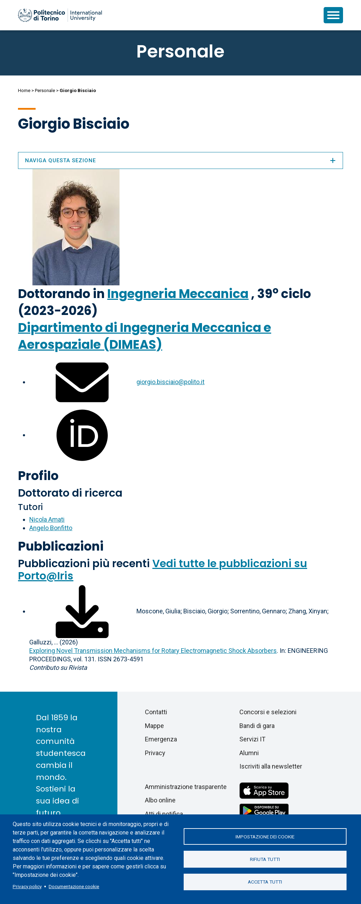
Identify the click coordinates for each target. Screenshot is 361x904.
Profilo (38, 475)
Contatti (156, 712)
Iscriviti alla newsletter (270, 766)
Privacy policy (27, 886)
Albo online (160, 800)
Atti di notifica (164, 814)
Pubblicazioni (61, 546)
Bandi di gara (257, 725)
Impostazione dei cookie (264, 836)
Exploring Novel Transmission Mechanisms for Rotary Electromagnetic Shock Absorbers (153, 650)
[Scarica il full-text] (82, 611)
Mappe (154, 725)
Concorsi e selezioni (267, 712)
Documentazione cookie (74, 886)
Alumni (249, 753)
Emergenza (161, 739)
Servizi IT (252, 739)
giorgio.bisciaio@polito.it (170, 382)
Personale (45, 90)
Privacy (155, 753)
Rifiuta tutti (265, 859)
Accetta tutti (265, 882)
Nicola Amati (47, 519)
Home (24, 90)
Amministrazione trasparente (186, 786)
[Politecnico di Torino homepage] (60, 15)
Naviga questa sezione (180, 160)
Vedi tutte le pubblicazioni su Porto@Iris (162, 569)
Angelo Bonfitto (50, 528)
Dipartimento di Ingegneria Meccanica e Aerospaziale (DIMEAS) (144, 336)
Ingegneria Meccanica (178, 293)
